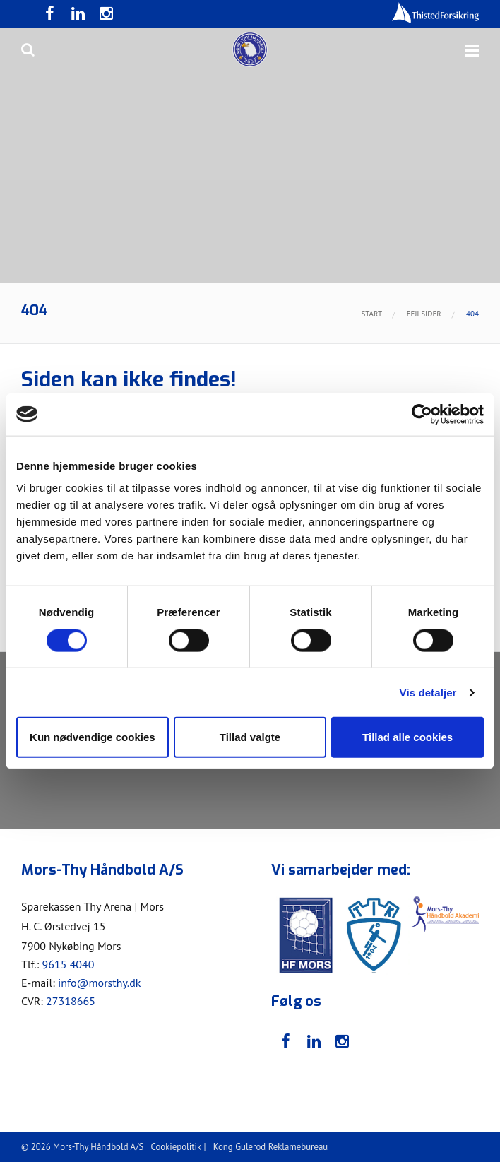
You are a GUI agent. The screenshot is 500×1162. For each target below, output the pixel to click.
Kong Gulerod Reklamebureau (270, 1147)
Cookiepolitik (176, 1147)
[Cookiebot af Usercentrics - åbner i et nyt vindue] (422, 414)
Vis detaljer (428, 692)
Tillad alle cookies (407, 737)
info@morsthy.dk (99, 983)
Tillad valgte (250, 737)
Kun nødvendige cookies (92, 737)
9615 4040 (68, 964)
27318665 (70, 1001)
